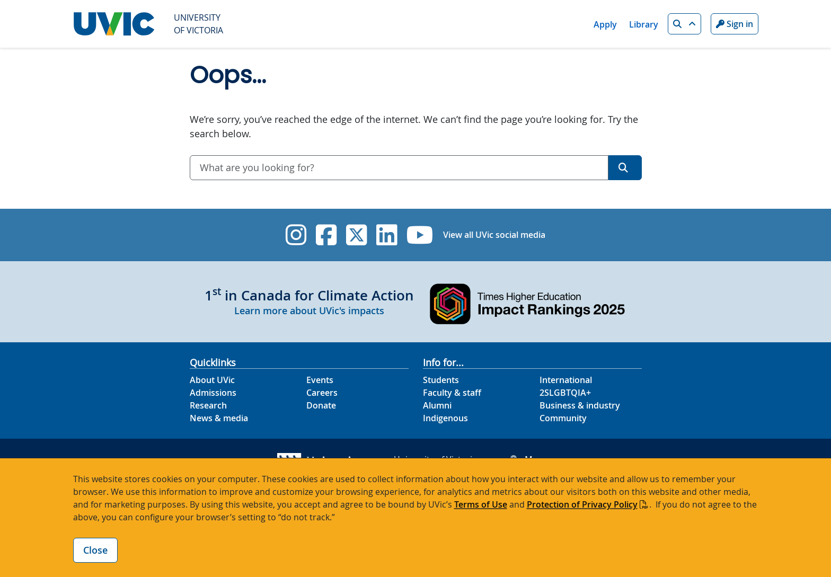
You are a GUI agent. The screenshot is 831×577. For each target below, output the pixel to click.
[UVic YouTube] (420, 235)
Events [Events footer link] (319, 380)
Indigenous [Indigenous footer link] (445, 418)
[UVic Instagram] (296, 235)
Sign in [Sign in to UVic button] (734, 24)
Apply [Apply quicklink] (605, 24)
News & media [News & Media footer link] (219, 418)
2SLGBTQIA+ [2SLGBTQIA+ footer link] (565, 392)
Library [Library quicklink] (643, 24)
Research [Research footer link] (208, 405)
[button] (684, 23)
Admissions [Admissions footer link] (213, 392)
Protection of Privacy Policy (582, 504)
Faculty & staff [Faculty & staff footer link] (452, 392)
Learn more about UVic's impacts (309, 310)
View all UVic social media (494, 235)
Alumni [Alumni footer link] (437, 405)
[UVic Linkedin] (386, 235)
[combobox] (399, 167)
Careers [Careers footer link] (322, 392)
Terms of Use (480, 504)
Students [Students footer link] (441, 380)
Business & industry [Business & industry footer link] (580, 405)
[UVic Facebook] (326, 235)
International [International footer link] (566, 380)
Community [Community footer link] (563, 418)
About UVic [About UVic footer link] (212, 380)
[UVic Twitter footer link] (356, 235)
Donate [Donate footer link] (321, 405)
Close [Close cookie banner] (95, 550)
